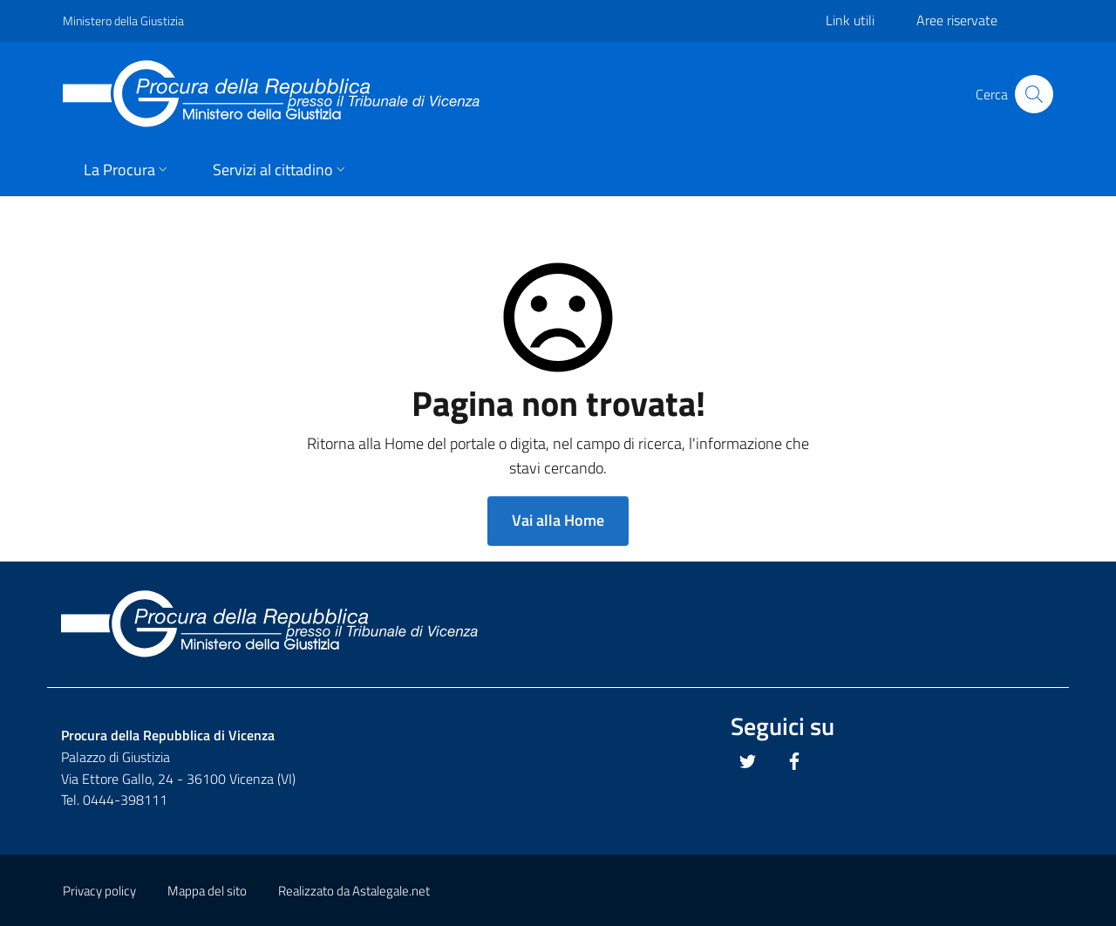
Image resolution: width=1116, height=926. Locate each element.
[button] (127, 171)
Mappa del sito (207, 891)
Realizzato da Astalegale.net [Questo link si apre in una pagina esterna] (354, 891)
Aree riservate (956, 20)
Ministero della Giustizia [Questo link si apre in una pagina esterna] (123, 20)
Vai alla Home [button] (558, 520)
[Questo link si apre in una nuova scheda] (748, 761)
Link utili (850, 20)
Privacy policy (99, 891)
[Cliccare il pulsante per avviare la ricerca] (1034, 94)
